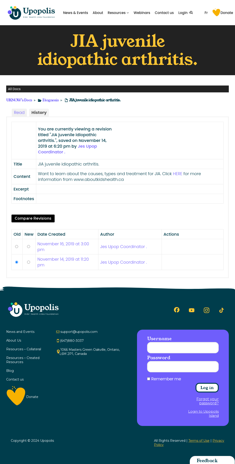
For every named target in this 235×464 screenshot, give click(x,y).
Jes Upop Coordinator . (123, 246)
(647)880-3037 (72, 341)
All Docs (14, 89)
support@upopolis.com (79, 332)
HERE (177, 174)
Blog (10, 371)
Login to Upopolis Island (203, 413)
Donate (227, 12)
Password (158, 358)
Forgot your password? (207, 401)
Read (19, 112)
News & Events (75, 12)
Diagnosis (50, 100)
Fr (206, 12)
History (39, 112)
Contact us (164, 12)
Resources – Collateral (23, 349)
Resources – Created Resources (22, 360)
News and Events (20, 332)
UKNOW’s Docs (19, 100)
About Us (13, 340)
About (98, 12)
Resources (117, 12)
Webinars (142, 12)
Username (159, 339)
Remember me (166, 379)
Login (182, 12)
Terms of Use (199, 441)
